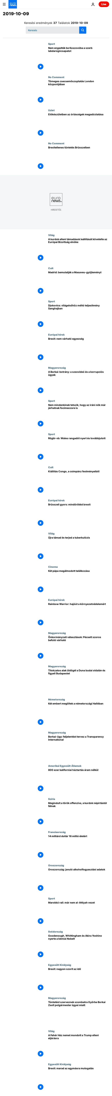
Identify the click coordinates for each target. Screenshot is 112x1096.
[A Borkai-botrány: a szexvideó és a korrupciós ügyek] (78, 382)
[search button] (82, 30)
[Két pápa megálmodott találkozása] (78, 582)
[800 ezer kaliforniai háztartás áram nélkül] (78, 781)
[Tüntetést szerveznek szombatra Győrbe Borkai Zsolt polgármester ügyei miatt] (78, 1013)
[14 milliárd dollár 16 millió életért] (78, 847)
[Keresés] (56, 30)
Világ (51, 235)
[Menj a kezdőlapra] (12, 4)
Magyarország (57, 367)
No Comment (56, 77)
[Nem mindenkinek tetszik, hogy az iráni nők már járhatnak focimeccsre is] (78, 416)
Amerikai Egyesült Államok (64, 765)
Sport (51, 43)
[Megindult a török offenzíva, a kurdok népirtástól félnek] (78, 814)
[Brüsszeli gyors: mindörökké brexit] (78, 515)
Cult (50, 268)
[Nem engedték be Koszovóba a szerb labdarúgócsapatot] (78, 59)
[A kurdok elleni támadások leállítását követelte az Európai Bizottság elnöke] (78, 250)
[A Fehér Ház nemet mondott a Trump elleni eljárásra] (78, 1046)
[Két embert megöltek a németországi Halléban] (78, 714)
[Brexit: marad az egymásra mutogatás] (78, 1079)
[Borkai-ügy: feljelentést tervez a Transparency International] (78, 747)
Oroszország (56, 865)
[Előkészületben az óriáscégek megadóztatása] (78, 125)
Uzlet (51, 110)
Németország (56, 699)
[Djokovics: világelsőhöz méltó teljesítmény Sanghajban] (78, 316)
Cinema (53, 566)
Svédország (55, 931)
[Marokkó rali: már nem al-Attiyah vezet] (78, 913)
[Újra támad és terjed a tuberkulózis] (78, 548)
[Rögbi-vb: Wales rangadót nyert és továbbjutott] (78, 449)
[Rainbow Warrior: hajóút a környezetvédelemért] (78, 615)
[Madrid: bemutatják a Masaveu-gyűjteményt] (78, 283)
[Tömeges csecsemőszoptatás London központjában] (78, 92)
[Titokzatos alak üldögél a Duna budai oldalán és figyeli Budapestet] (78, 681)
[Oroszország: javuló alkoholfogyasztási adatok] (78, 880)
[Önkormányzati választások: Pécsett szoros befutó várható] (78, 648)
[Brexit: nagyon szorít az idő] (78, 980)
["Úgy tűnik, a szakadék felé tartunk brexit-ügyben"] (78, 349)
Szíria (51, 798)
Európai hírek (56, 334)
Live (103, 4)
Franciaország (57, 832)
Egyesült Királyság (59, 964)
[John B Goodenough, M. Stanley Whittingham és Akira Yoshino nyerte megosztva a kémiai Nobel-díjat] (78, 946)
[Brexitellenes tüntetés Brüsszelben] (78, 158)
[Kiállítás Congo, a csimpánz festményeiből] (78, 482)
